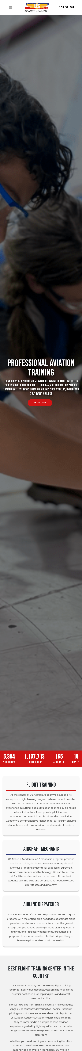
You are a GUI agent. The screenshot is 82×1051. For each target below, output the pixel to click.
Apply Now (43, 401)
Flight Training (41, 784)
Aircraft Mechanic (41, 849)
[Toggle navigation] (10, 7)
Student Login (67, 7)
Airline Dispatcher (41, 904)
